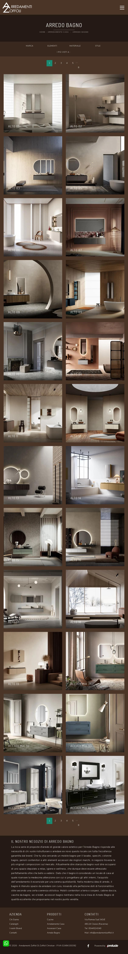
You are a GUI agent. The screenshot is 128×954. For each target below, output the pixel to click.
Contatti (13, 932)
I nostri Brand (15, 928)
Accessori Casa (54, 928)
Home (42, 32)
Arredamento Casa (58, 32)
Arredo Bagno (81, 32)
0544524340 (95, 928)
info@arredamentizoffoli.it (102, 932)
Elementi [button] (52, 46)
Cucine (50, 919)
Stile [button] (98, 46)
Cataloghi (14, 924)
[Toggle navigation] (122, 7)
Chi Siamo (14, 919)
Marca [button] (29, 46)
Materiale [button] (75, 46)
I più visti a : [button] (64, 52)
